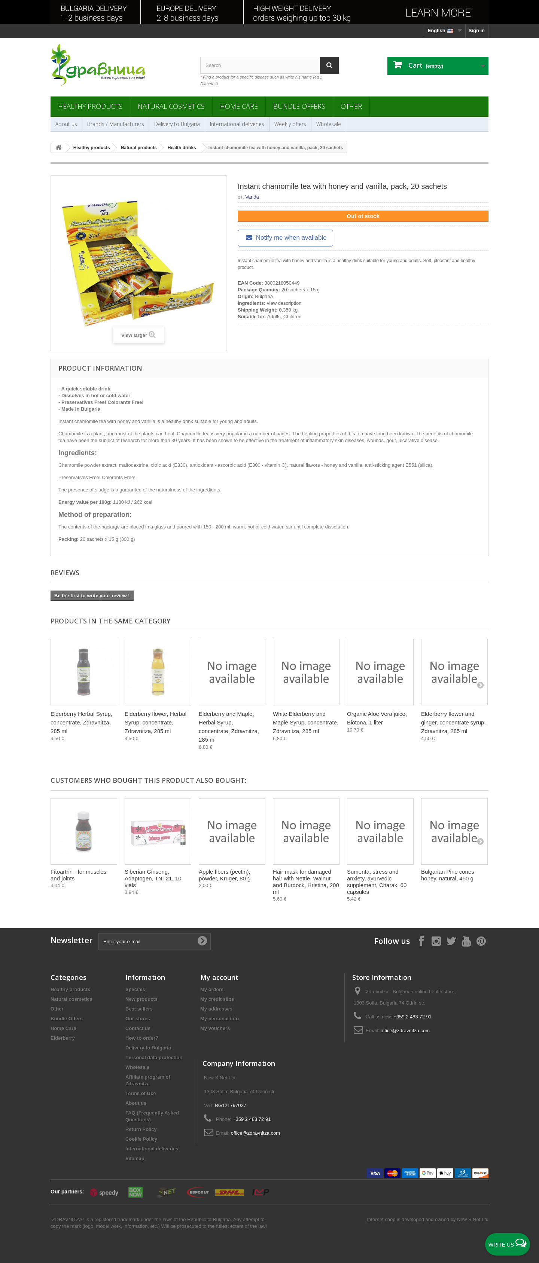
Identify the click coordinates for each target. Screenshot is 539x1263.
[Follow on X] (451, 940)
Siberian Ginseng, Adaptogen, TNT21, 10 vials (153, 878)
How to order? (141, 1038)
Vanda (252, 197)
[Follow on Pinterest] (480, 940)
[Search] (329, 65)
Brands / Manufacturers (115, 124)
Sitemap (134, 1158)
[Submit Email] (202, 941)
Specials (135, 989)
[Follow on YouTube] (466, 940)
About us (66, 124)
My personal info (219, 1018)
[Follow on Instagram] (436, 940)
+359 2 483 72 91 (412, 1017)
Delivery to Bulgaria (177, 124)
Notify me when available (285, 237)
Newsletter (71, 940)
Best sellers (139, 1009)
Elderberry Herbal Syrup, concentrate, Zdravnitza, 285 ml (81, 722)
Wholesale (328, 124)
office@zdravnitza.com (405, 1030)
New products (141, 999)
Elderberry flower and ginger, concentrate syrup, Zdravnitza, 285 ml (453, 722)
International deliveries (237, 124)
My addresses (216, 1009)
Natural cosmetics (171, 106)
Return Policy (141, 1129)
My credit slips (217, 999)
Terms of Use (140, 1093)
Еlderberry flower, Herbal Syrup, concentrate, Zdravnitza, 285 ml (155, 722)
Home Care (239, 106)
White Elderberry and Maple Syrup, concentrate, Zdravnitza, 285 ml (305, 722)
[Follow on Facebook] (421, 940)
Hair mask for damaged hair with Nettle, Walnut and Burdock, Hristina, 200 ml (306, 881)
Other (351, 106)
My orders (211, 989)
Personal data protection (153, 1057)
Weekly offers (290, 124)
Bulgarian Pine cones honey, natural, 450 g (447, 875)
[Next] (480, 685)
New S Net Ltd (472, 1219)
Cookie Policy (141, 1139)
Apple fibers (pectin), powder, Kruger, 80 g (224, 875)
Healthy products (90, 106)
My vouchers (215, 1028)
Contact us (137, 1028)
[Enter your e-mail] (154, 941)
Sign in (477, 30)
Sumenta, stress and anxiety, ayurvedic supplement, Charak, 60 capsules (376, 881)
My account (219, 977)
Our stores (137, 1018)
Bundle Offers (299, 106)
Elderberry (63, 1038)
